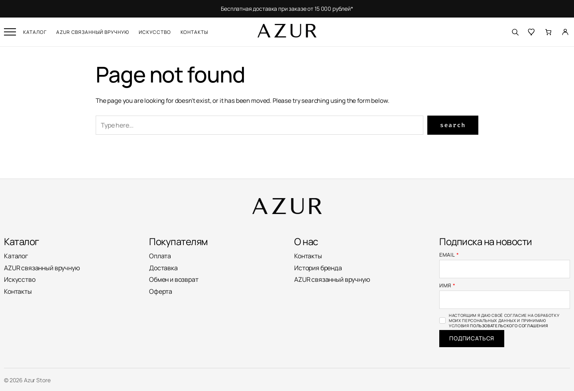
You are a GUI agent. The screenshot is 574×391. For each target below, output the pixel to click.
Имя (447, 285)
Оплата (160, 255)
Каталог (35, 32)
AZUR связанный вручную (92, 32)
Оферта (160, 291)
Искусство (155, 32)
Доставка (163, 267)
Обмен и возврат (174, 279)
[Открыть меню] (10, 32)
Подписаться (471, 338)
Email (449, 254)
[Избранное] (532, 32)
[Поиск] (515, 32)
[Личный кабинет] (565, 32)
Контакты (194, 32)
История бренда (318, 267)
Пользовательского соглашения (509, 325)
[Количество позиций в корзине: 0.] (548, 32)
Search (453, 125)
